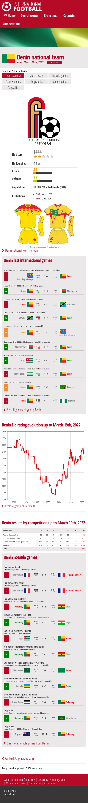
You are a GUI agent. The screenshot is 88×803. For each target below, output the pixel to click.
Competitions (11, 24)
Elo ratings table (57, 780)
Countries (69, 15)
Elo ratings (51, 15)
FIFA (38, 198)
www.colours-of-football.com (47, 247)
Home (11, 15)
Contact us (42, 780)
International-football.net (10, 792)
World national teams (16, 783)
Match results (36, 76)
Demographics (59, 82)
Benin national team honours (21, 250)
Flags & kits (13, 87)
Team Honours (13, 82)
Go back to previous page (19, 758)
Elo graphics (36, 82)
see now (55, 62)
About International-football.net (19, 780)
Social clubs (49, 783)
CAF (16, 71)
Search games (30, 15)
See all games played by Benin (24, 410)
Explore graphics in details (20, 506)
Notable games (59, 76)
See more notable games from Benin (28, 743)
